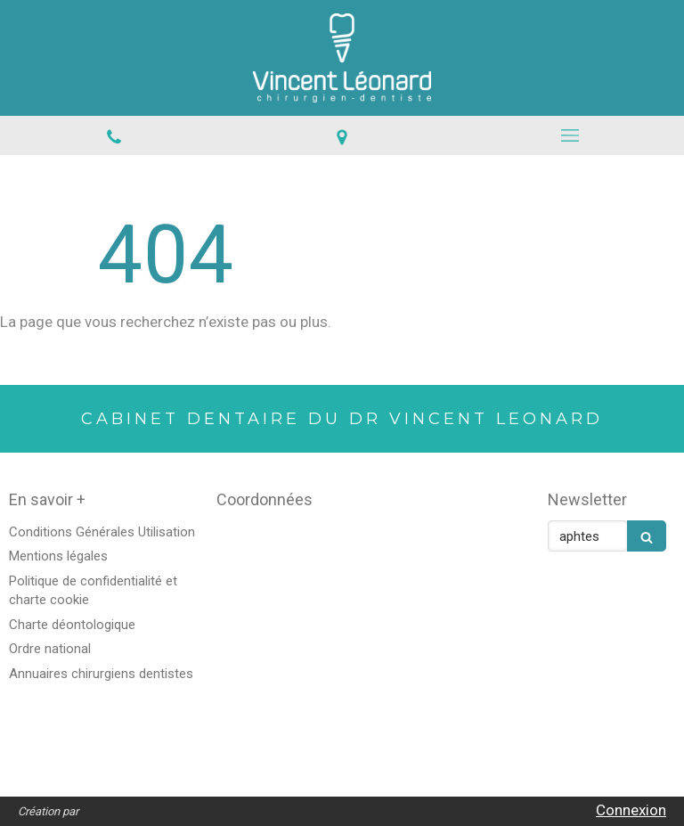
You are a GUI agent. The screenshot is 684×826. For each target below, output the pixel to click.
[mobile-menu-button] (570, 135)
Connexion (631, 810)
